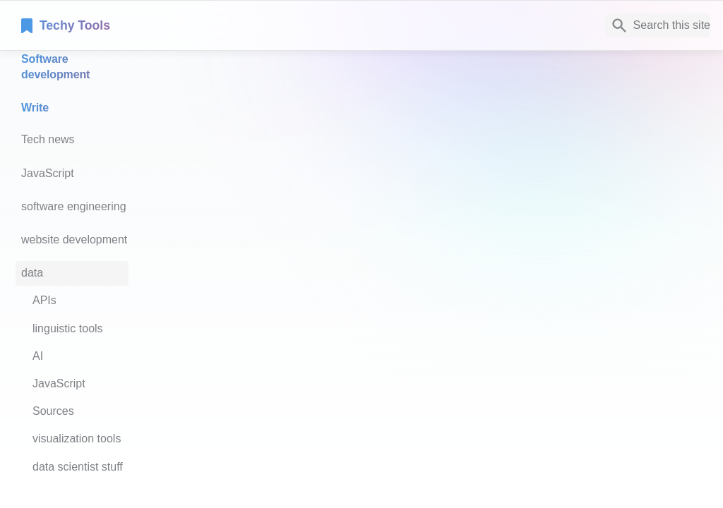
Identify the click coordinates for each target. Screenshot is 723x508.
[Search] (657, 25)
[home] (119, 25)
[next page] (691, 307)
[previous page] (225, 307)
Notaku (233, 386)
